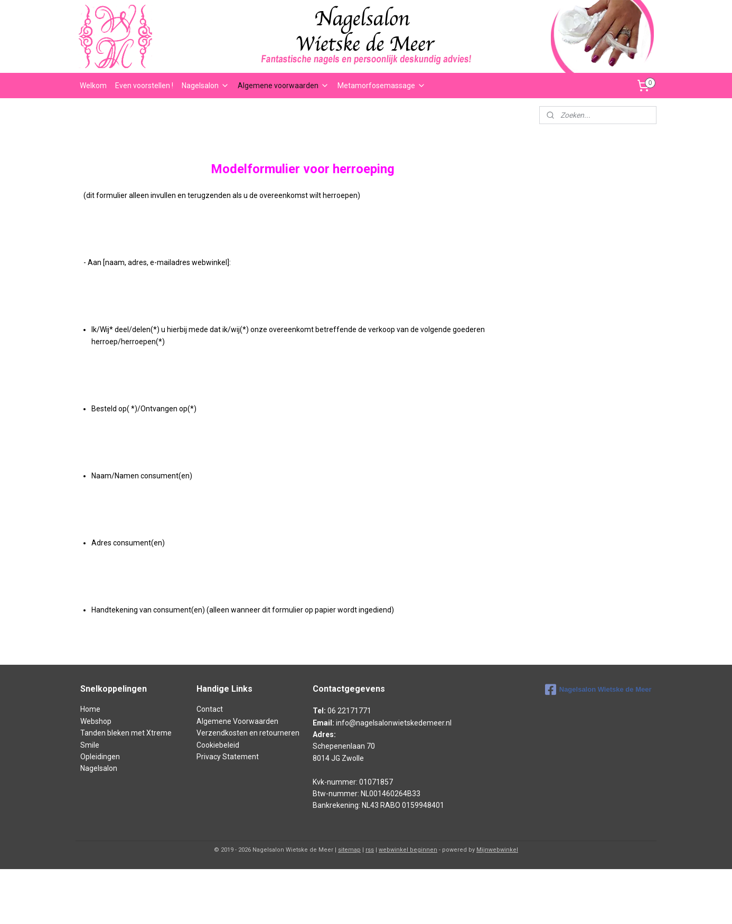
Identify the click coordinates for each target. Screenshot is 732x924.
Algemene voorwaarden (283, 85)
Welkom (93, 85)
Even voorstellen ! (144, 85)
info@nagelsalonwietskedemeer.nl (394, 723)
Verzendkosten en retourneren (247, 733)
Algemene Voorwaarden (237, 721)
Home (90, 709)
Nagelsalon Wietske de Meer (598, 689)
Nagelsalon (205, 85)
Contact (209, 709)
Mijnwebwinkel (497, 849)
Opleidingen (100, 756)
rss (369, 849)
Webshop (95, 721)
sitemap (349, 849)
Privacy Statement (227, 756)
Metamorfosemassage (381, 85)
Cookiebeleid (217, 745)
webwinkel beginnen (408, 849)
